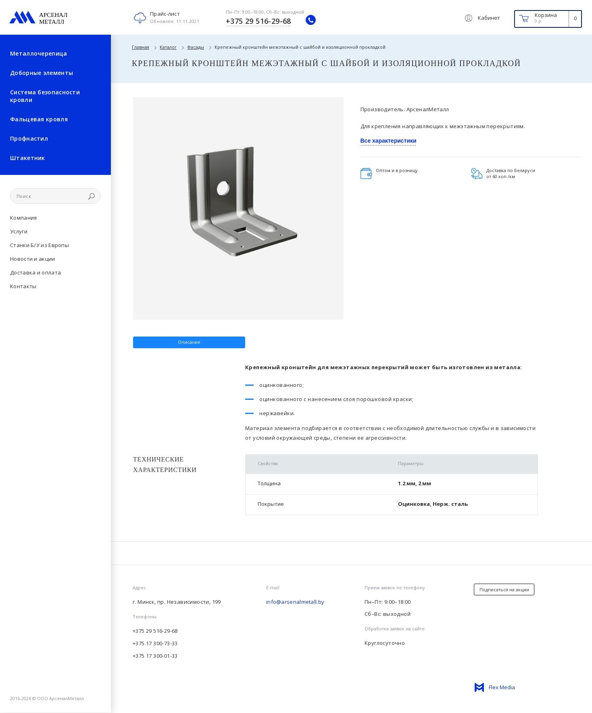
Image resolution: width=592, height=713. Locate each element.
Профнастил (29, 138)
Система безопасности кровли (45, 96)
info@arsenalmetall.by (295, 601)
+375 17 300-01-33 (155, 655)
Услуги (18, 231)
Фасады (195, 47)
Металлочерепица (38, 53)
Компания (23, 217)
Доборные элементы (41, 73)
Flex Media (502, 687)
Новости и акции (32, 258)
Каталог (168, 47)
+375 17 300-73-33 (155, 643)
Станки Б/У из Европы (39, 245)
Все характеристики (389, 140)
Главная (140, 47)
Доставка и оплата (35, 272)
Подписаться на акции (504, 589)
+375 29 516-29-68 (155, 630)
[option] (238, 194)
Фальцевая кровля (39, 119)
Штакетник (27, 158)
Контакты (23, 286)
